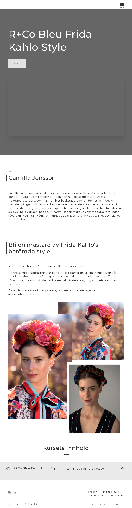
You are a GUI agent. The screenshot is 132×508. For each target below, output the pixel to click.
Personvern (116, 495)
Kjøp (17, 63)
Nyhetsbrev (96, 495)
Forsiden (92, 491)
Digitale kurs (111, 491)
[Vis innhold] (122, 467)
